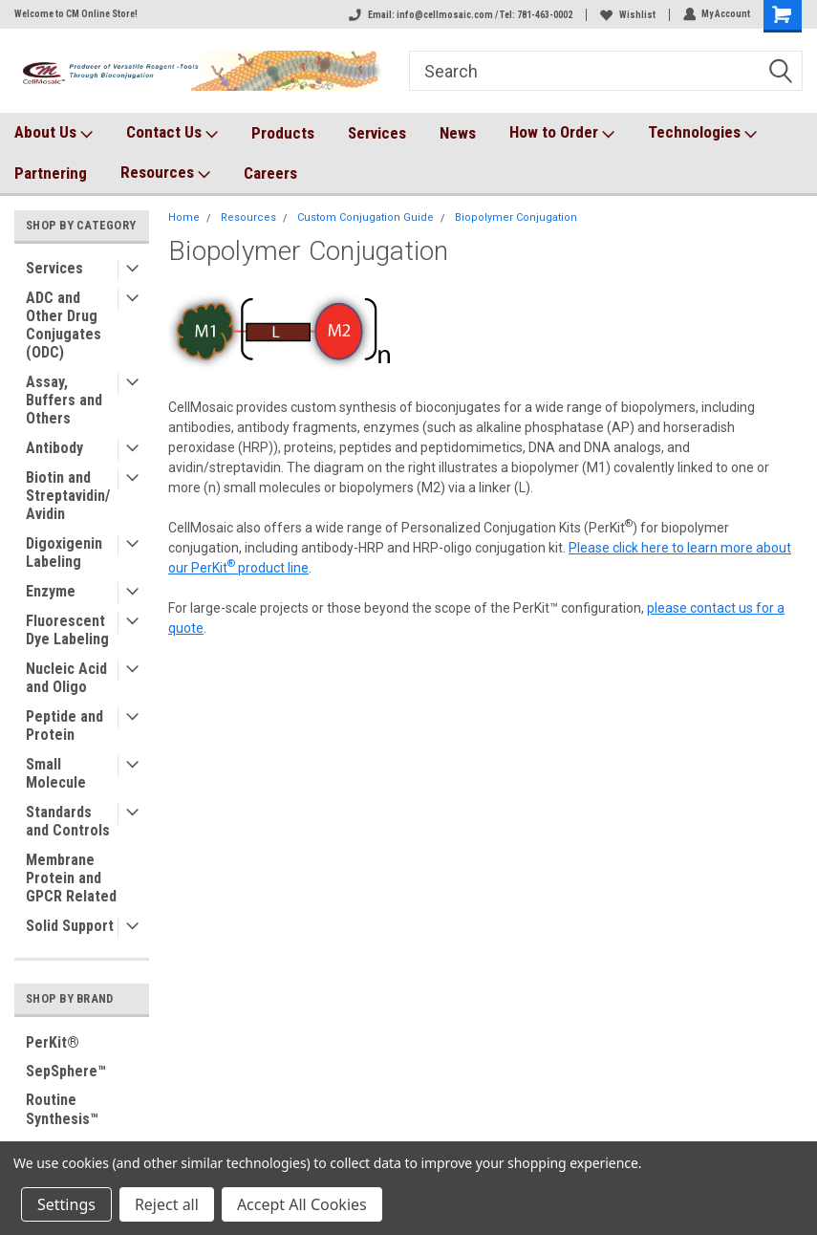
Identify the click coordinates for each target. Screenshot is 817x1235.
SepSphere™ (66, 1071)
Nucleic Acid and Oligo (66, 678)
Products (282, 132)
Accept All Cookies (302, 1204)
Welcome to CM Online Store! (76, 14)
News (458, 132)
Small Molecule (56, 773)
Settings (66, 1204)
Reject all (167, 1204)
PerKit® (52, 1042)
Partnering (50, 173)
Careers (270, 173)
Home (184, 217)
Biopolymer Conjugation (516, 217)
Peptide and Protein (64, 725)
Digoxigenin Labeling (64, 552)
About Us (53, 132)
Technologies (702, 132)
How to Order (561, 132)
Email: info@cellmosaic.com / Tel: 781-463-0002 (459, 15)
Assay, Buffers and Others (64, 400)
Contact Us (172, 132)
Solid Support (70, 926)
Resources (165, 173)
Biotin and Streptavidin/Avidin (68, 495)
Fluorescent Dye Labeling (67, 630)
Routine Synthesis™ (62, 1109)
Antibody (54, 448)
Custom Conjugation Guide (365, 217)
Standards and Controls (68, 821)
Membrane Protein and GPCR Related (71, 878)
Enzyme (50, 591)
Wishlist (627, 15)
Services (377, 132)
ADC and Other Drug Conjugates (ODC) (63, 325)
